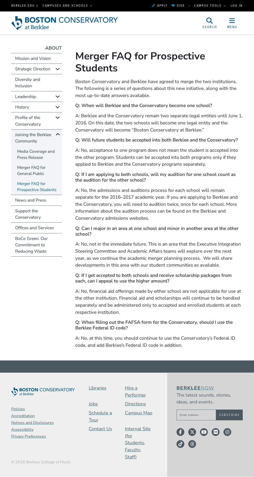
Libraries (97, 388)
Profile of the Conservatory (28, 121)
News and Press (30, 200)
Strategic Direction (32, 69)
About (53, 48)
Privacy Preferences (28, 436)
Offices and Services (34, 228)
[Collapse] (57, 134)
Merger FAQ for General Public (31, 170)
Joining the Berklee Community (33, 138)
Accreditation (23, 416)
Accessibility (22, 429)
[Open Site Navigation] (232, 23)
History (22, 107)
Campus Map (138, 413)
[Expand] (57, 68)
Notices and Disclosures (32, 422)
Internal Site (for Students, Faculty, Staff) (138, 443)
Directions (135, 404)
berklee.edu (23, 5)
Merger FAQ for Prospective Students (36, 187)
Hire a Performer (135, 391)
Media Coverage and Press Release (36, 154)
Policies (18, 409)
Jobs (93, 404)
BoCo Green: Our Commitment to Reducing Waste (31, 245)
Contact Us (100, 429)
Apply (159, 5)
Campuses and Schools (66, 5)
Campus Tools (208, 5)
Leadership (25, 96)
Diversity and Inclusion (27, 82)
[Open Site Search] (210, 23)
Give (178, 5)
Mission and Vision (33, 58)
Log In (237, 5)
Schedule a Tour (100, 416)
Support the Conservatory (28, 214)
